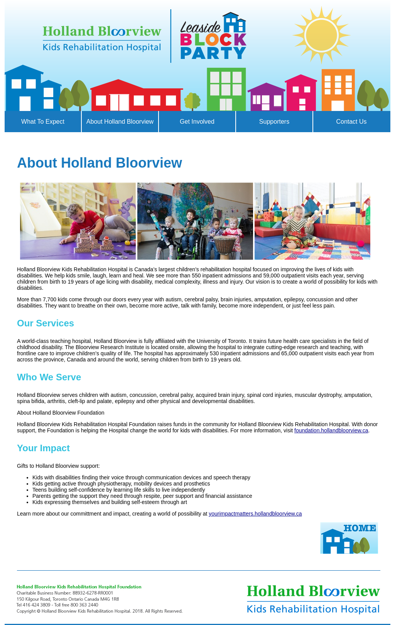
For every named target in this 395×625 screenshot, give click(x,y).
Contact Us (351, 121)
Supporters (274, 121)
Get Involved (197, 121)
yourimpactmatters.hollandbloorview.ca (255, 514)
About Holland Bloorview (120, 121)
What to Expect (42, 121)
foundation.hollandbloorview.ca (331, 430)
